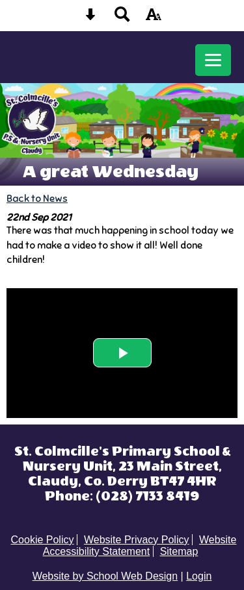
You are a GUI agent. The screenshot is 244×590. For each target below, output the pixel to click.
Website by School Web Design (105, 576)
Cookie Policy (42, 539)
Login (198, 576)
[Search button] (122, 18)
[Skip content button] (90, 18)
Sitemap (179, 551)
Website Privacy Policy (136, 539)
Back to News (37, 198)
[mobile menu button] (213, 60)
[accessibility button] (153, 18)
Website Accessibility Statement (140, 545)
